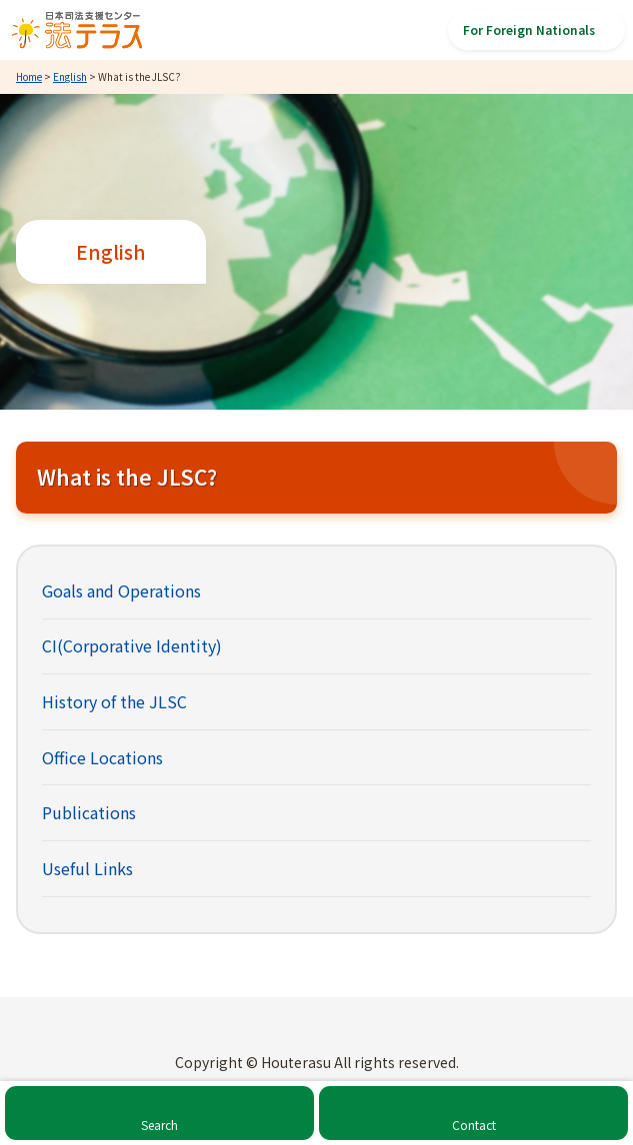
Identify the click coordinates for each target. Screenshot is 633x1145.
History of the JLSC (114, 701)
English (70, 76)
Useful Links (87, 868)
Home (29, 76)
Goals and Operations (121, 590)
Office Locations (102, 757)
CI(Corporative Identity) (132, 645)
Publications (89, 812)
